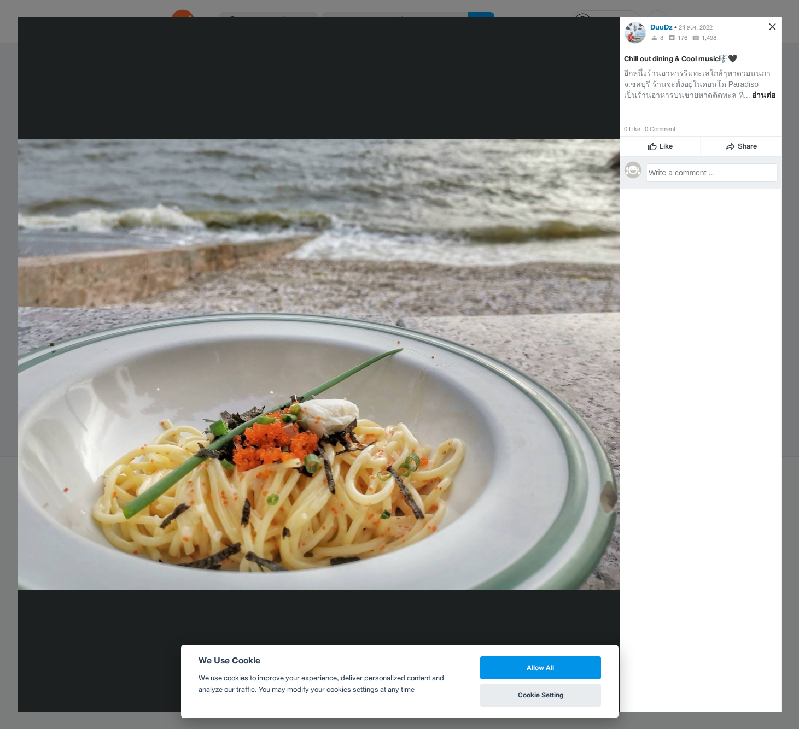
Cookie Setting (540, 695)
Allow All (540, 667)
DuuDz (661, 27)
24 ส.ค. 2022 (696, 27)
